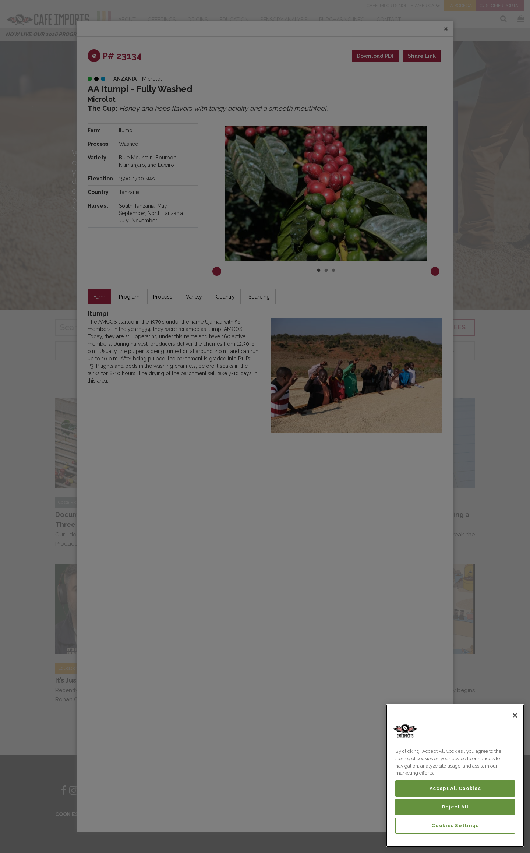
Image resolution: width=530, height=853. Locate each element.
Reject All (455, 807)
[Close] (515, 715)
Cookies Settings (455, 825)
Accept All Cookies (455, 788)
